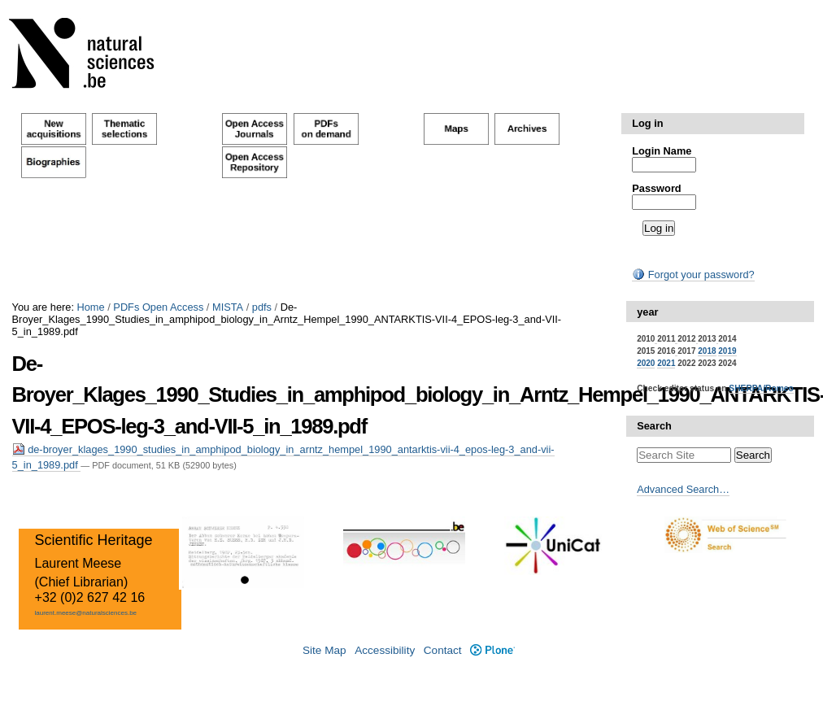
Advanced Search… (683, 489)
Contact (443, 650)
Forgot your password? (693, 274)
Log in (647, 123)
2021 (666, 363)
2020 (646, 363)
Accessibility (385, 650)
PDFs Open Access (158, 307)
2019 (727, 350)
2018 (707, 350)
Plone (492, 650)
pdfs (262, 307)
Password (656, 188)
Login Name (661, 151)
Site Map (324, 650)
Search (654, 426)
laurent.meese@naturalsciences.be (86, 613)
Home (91, 307)
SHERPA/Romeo (761, 388)
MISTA (227, 307)
